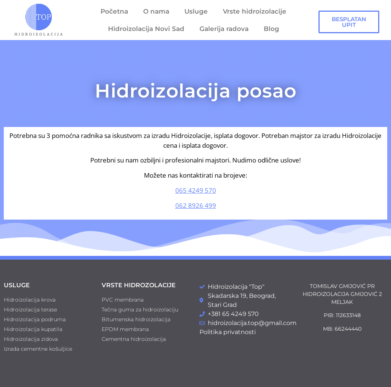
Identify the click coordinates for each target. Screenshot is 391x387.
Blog (271, 29)
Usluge (196, 11)
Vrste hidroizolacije (254, 11)
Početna (114, 11)
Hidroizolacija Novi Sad (146, 29)
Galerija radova (224, 29)
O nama (156, 11)
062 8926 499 (195, 205)
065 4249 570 (195, 190)
